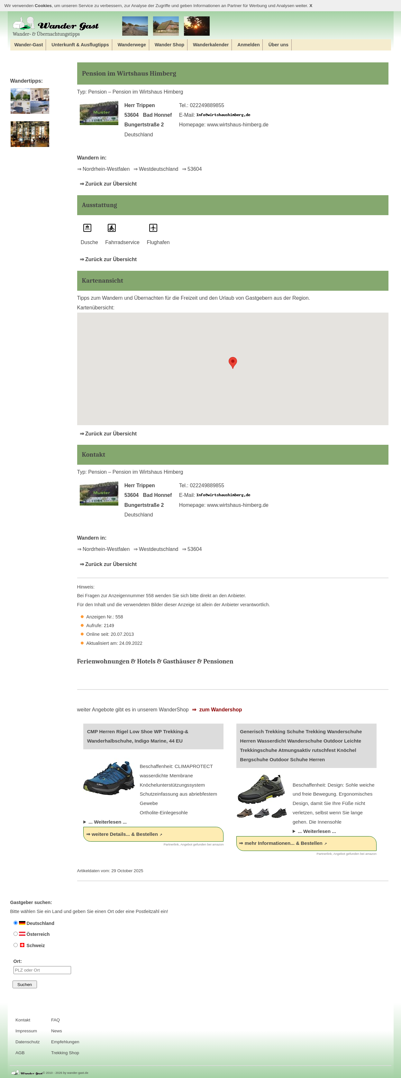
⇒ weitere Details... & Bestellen (122, 834)
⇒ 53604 (192, 169)
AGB (20, 1052)
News (56, 1030)
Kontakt (22, 1020)
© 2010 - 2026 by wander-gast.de (65, 1072)
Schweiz (29, 945)
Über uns (278, 44)
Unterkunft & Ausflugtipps (80, 44)
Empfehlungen (65, 1041)
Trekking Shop (65, 1052)
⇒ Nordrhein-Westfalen (103, 169)
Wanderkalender (211, 44)
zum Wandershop (220, 709)
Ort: (42, 966)
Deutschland (34, 923)
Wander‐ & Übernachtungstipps (56, 26)
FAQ (55, 1020)
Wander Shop (169, 44)
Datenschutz (27, 1041)
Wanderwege (132, 44)
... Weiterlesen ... (107, 822)
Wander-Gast (28, 44)
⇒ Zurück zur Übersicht (108, 184)
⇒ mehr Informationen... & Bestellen (280, 843)
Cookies (43, 5)
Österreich (32, 934)
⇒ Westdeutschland (155, 169)
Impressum (26, 1030)
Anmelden (248, 44)
